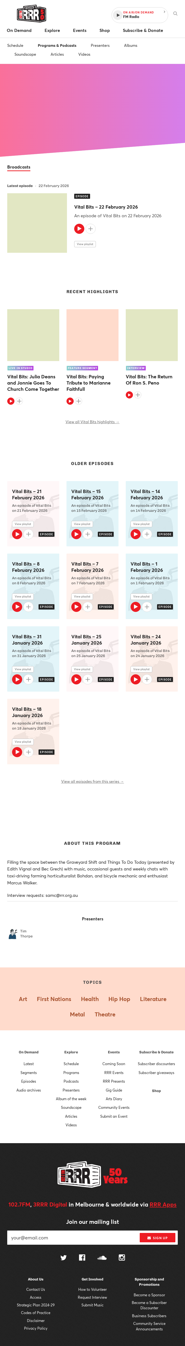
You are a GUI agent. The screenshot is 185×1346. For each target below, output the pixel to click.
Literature (153, 999)
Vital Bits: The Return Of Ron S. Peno (149, 380)
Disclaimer (36, 1320)
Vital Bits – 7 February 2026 (87, 567)
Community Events (114, 1107)
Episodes (28, 1081)
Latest (29, 1063)
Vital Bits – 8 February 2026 (28, 567)
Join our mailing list (92, 1221)
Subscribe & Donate (156, 1052)
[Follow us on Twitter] (63, 1258)
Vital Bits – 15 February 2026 (87, 494)
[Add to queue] (91, 229)
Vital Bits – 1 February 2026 (147, 567)
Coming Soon (113, 1063)
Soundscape (25, 54)
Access (35, 1297)
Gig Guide (114, 1090)
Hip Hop (119, 999)
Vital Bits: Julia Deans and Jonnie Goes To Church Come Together (33, 383)
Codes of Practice (35, 1312)
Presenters (100, 45)
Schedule (15, 45)
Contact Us (35, 1289)
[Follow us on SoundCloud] (102, 1258)
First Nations (54, 999)
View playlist (85, 244)
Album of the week (71, 1098)
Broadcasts (18, 167)
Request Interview (92, 1297)
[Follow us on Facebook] (82, 1258)
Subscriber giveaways (156, 1072)
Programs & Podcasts (57, 45)
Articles (57, 54)
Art (23, 999)
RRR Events (114, 1072)
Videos (84, 54)
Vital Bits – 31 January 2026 (27, 640)
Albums (130, 45)
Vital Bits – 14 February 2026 (147, 494)
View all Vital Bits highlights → (92, 421)
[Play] (79, 229)
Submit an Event (113, 1116)
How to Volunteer (92, 1289)
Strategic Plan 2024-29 (36, 1305)
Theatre (105, 1014)
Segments (28, 1072)
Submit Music (92, 1305)
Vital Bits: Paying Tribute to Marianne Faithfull (88, 383)
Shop (156, 1091)
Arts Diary (114, 1098)
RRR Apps (163, 1204)
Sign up (157, 1238)
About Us (35, 1279)
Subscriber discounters (156, 1063)
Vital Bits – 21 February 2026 (28, 494)
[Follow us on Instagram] (122, 1258)
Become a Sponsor (149, 1294)
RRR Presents (114, 1081)
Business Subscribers (149, 1315)
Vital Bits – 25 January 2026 (86, 640)
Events (114, 1052)
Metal (77, 1014)
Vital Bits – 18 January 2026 (27, 712)
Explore (71, 1052)
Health (90, 999)
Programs (71, 1072)
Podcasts (71, 1081)
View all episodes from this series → (92, 781)
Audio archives (28, 1090)
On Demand (29, 1052)
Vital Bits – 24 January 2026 (146, 640)
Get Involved (92, 1279)
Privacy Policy (35, 1328)
